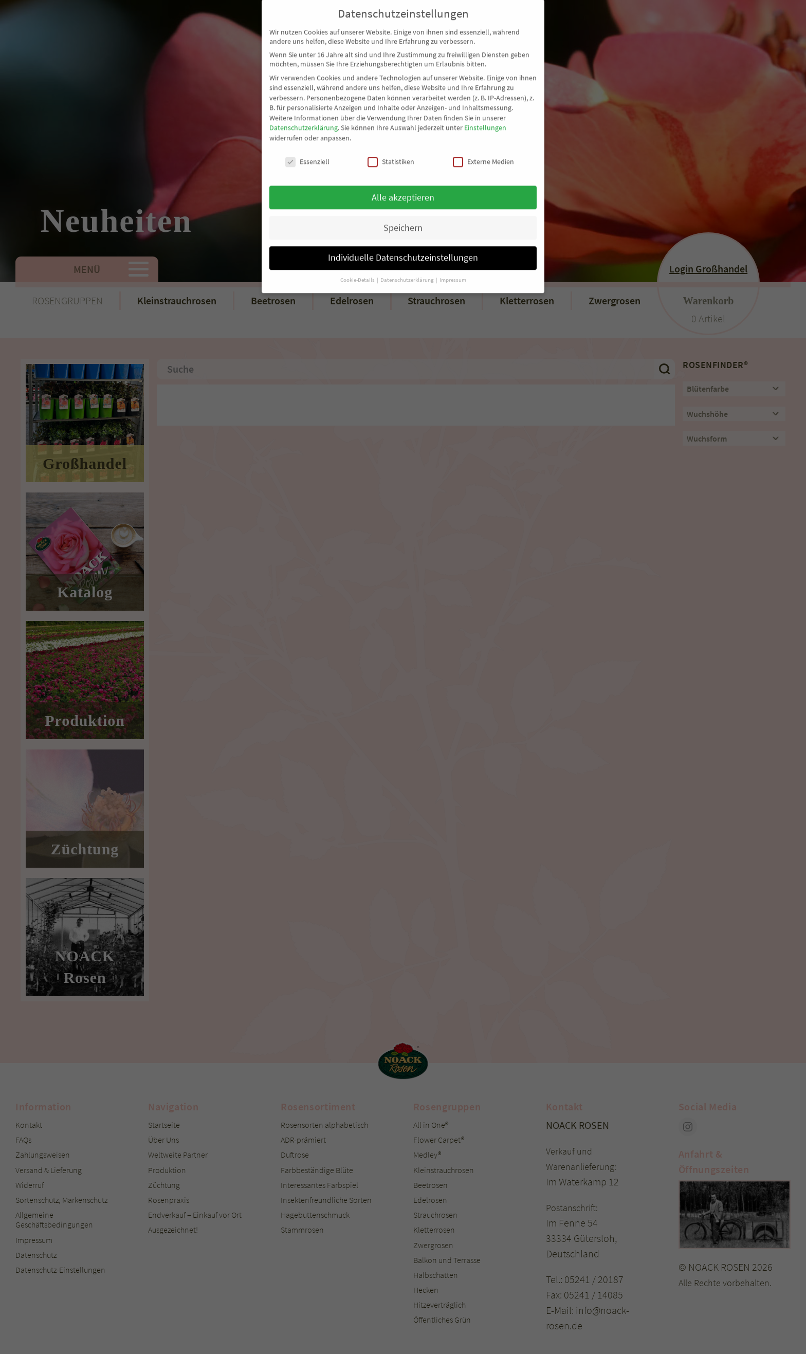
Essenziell (307, 121)
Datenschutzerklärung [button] (407, 239)
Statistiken (391, 121)
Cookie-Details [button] (358, 239)
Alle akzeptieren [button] (403, 156)
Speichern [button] (403, 187)
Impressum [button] (452, 239)
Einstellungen (485, 87)
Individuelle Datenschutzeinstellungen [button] (403, 217)
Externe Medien (483, 121)
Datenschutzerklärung (303, 87)
